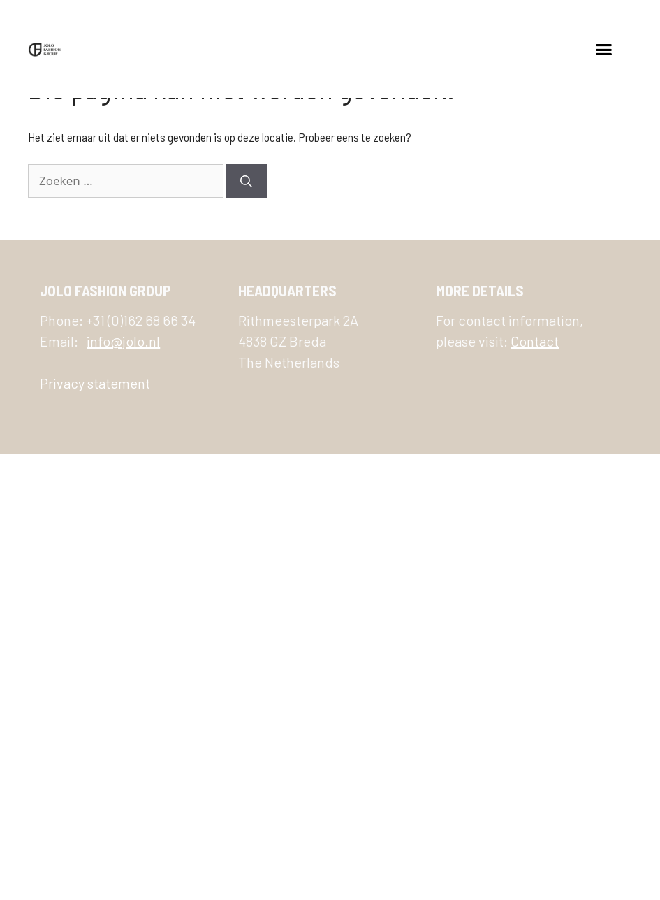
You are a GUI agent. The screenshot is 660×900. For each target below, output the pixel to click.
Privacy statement (95, 383)
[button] (604, 49)
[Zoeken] (246, 181)
